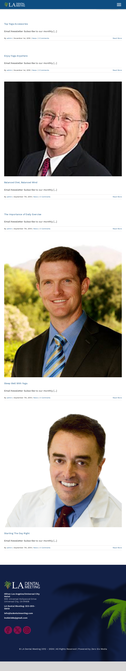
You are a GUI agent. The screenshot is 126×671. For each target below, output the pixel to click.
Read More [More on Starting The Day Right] (117, 548)
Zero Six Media (99, 649)
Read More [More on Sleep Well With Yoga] (117, 398)
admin (9, 38)
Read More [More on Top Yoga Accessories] (117, 38)
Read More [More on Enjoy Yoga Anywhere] (117, 70)
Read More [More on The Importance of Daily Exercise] (117, 229)
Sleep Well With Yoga (15, 383)
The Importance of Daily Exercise (22, 214)
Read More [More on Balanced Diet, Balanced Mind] (117, 197)
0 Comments (44, 38)
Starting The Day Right (17, 533)
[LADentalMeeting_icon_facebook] (8, 627)
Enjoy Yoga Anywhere (16, 56)
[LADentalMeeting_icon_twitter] (18, 627)
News (34, 38)
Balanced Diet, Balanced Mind (20, 182)
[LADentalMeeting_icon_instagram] (27, 627)
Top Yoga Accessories (16, 24)
